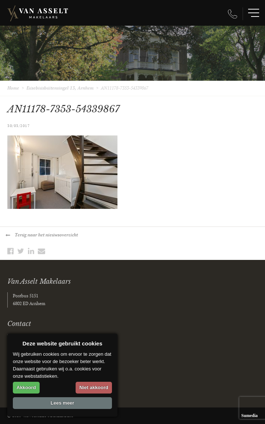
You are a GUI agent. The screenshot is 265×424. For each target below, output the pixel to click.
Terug (46, 235)
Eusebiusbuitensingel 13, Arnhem (60, 88)
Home (13, 88)
